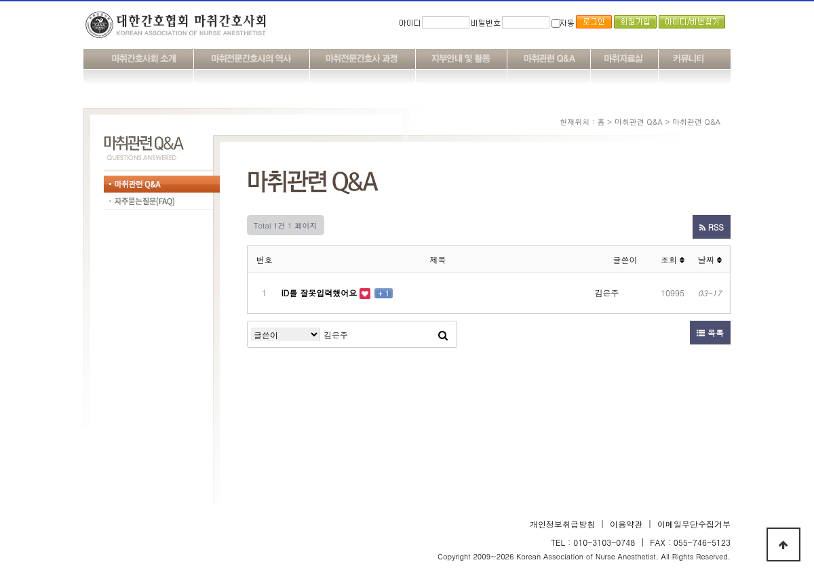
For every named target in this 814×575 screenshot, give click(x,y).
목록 (710, 332)
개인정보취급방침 (562, 524)
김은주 (607, 292)
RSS (711, 227)
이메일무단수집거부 (694, 524)
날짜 (710, 259)
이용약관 (626, 524)
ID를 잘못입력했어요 (321, 292)
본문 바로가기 (0, 0)
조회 (672, 259)
